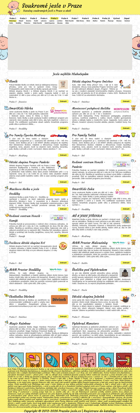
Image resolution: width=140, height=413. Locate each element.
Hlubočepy (12, 21)
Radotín (102, 21)
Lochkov (59, 21)
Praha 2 (23, 18)
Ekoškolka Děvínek (22, 297)
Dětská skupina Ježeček (88, 297)
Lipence (51, 21)
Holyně (21, 21)
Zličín (67, 23)
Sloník (13, 81)
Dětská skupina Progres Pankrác (29, 162)
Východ (116, 18)
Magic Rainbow (20, 323)
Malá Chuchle (69, 21)
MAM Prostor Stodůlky (25, 270)
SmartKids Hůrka (21, 108)
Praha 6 (64, 18)
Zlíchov (57, 397)
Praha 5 (54, 18)
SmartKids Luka (83, 189)
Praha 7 (75, 18)
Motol (88, 21)
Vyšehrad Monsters (85, 323)
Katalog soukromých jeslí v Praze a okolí (47, 10)
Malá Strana (80, 21)
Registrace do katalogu (100, 411)
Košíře (36, 21)
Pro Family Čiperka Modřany (27, 135)
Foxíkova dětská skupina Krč (27, 243)
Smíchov (127, 21)
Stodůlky (18, 23)
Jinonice (28, 21)
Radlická (103, 405)
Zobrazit (63, 101)
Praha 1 (13, 18)
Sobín (11, 23)
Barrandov (12, 373)
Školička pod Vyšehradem (89, 270)
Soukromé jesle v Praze (52, 5)
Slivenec (119, 21)
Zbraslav (60, 23)
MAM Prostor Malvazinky (90, 243)
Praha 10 (106, 18)
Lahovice (43, 21)
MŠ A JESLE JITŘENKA (87, 216)
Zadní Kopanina (49, 23)
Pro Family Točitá (84, 135)
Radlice (95, 21)
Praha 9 (95, 18)
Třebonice (27, 23)
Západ (126, 18)
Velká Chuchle (37, 23)
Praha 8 (85, 18)
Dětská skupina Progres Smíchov (92, 81)
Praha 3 (33, 18)
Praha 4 (44, 18)
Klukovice (42, 382)
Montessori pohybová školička (91, 108)
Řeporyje (111, 21)
